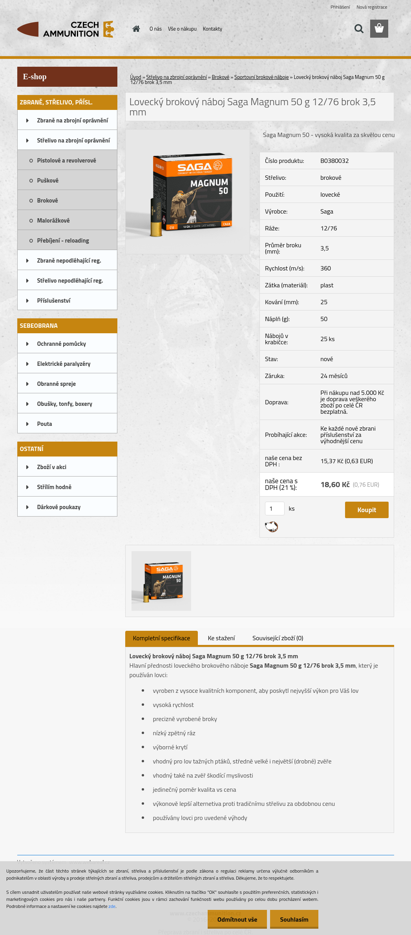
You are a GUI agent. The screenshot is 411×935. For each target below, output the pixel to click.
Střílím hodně (54, 486)
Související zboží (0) (277, 638)
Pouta (44, 423)
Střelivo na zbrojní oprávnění (73, 140)
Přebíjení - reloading (63, 240)
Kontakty (212, 29)
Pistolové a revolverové (66, 160)
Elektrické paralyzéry (64, 363)
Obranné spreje (56, 383)
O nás (156, 29)
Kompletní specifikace (161, 638)
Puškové (48, 180)
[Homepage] (134, 29)
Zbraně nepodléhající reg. (69, 260)
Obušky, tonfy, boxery (65, 403)
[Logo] (71, 29)
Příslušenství (54, 300)
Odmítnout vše (237, 919)
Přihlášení (340, 7)
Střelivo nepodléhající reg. (70, 280)
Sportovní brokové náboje (261, 77)
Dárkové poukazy (59, 506)
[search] (359, 29)
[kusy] (275, 508)
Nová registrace (371, 7)
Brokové (47, 200)
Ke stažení (221, 638)
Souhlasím (294, 919)
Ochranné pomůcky (61, 343)
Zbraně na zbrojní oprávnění (72, 120)
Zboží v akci (52, 466)
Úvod (135, 77)
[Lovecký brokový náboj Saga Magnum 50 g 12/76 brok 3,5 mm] (188, 132)
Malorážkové (53, 220)
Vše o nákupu (182, 29)
